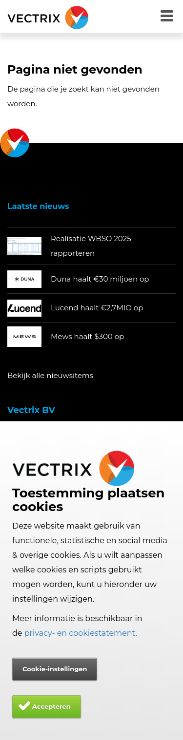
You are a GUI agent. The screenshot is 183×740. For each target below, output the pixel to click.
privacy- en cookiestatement (80, 633)
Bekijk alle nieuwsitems (50, 375)
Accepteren (51, 706)
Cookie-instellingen (54, 669)
